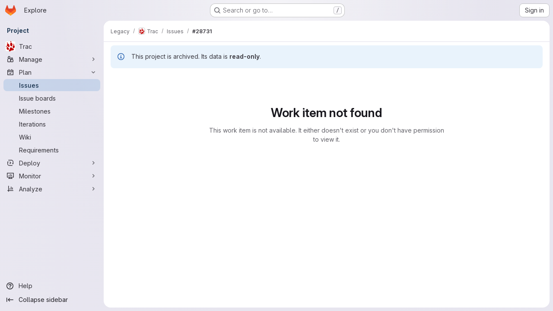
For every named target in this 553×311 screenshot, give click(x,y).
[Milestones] (51, 111)
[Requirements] (51, 150)
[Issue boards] (51, 98)
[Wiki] (51, 137)
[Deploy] (51, 163)
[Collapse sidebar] (51, 300)
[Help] (51, 286)
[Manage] (51, 59)
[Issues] (51, 85)
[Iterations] (51, 124)
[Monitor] (51, 176)
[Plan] (51, 72)
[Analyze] (51, 189)
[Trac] (51, 46)
